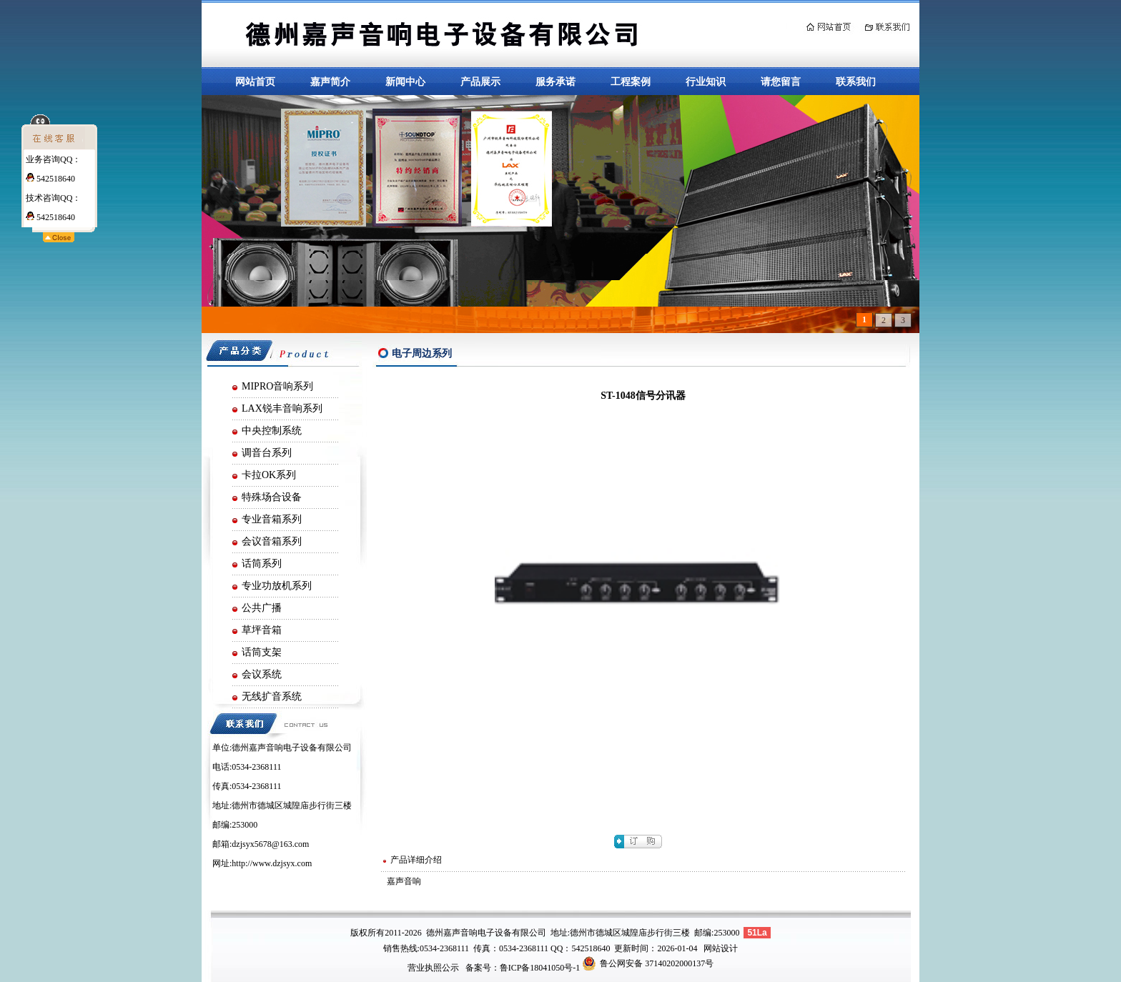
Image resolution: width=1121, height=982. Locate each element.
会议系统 (262, 674)
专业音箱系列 (272, 519)
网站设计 (720, 948)
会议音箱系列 (272, 541)
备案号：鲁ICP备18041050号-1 (523, 968)
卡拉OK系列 (269, 475)
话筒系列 (262, 563)
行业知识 (706, 81)
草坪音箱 (262, 630)
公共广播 (262, 607)
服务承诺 (555, 81)
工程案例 (631, 81)
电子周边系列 (422, 353)
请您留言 (781, 81)
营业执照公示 (433, 968)
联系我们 (856, 81)
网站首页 (255, 81)
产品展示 (480, 81)
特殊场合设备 (272, 497)
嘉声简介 (330, 81)
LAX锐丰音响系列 (282, 408)
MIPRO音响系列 (277, 386)
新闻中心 (405, 81)
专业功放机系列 (277, 585)
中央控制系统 (272, 430)
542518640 (50, 179)
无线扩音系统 (272, 696)
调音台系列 (267, 452)
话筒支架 (262, 652)
